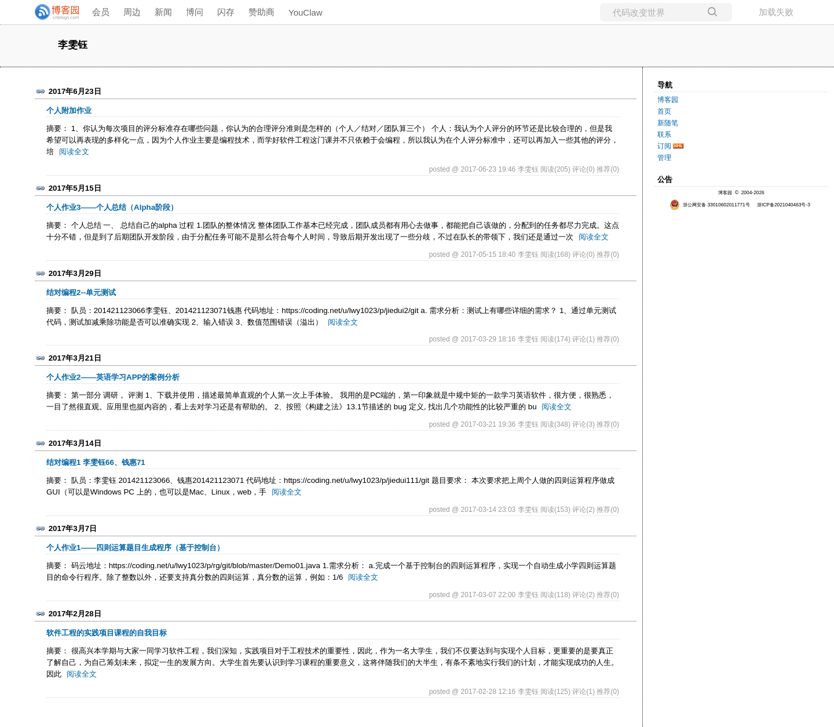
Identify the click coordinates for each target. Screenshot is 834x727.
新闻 (163, 12)
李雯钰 (72, 45)
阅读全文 (74, 151)
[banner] (52, 12)
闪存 (226, 12)
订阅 (664, 146)
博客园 (667, 100)
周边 (132, 12)
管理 (664, 158)
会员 (100, 12)
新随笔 (667, 123)
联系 (664, 134)
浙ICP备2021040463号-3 (783, 205)
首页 (664, 111)
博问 (194, 12)
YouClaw (305, 12)
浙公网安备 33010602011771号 (710, 205)
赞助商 (261, 12)
